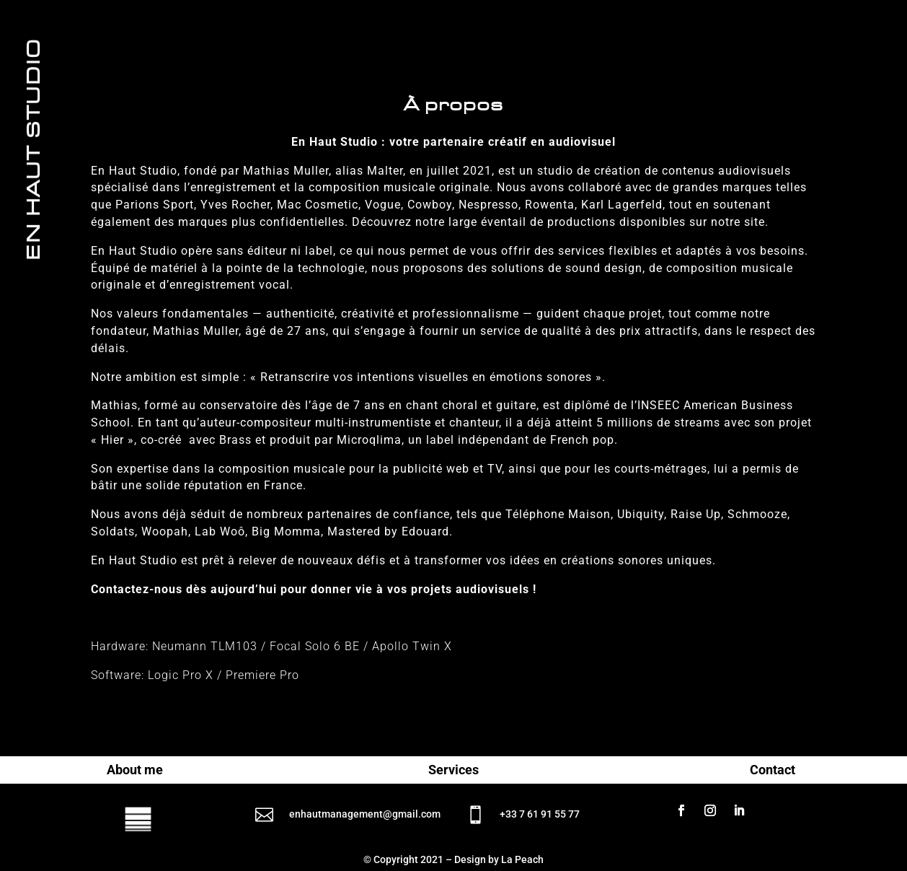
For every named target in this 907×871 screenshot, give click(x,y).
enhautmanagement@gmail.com (365, 814)
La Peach (522, 859)
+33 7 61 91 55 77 (540, 814)
